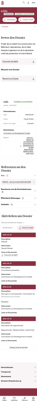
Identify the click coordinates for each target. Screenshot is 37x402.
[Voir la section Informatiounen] (35, 367)
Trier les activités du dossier (11, 223)
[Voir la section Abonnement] (35, 376)
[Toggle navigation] (34, 3)
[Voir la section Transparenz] (35, 372)
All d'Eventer (7, 228)
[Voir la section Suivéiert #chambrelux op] (35, 381)
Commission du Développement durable (16, 133)
